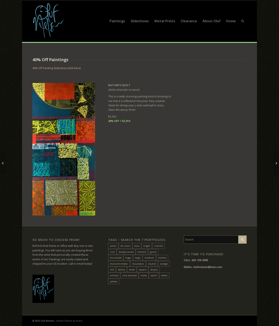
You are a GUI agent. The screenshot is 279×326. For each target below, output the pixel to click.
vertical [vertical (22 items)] (114, 275)
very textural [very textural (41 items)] (129, 275)
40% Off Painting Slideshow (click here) (56, 68)
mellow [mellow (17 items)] (162, 257)
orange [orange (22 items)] (164, 263)
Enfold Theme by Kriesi (69, 320)
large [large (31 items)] (138, 257)
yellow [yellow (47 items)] (113, 281)
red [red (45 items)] (112, 269)
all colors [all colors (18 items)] (126, 245)
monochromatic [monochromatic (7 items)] (119, 263)
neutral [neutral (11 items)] (152, 263)
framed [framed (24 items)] (142, 251)
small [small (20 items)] (132, 269)
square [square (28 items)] (142, 269)
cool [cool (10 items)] (112, 251)
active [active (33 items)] (113, 245)
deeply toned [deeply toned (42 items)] (126, 251)
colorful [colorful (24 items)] (158, 245)
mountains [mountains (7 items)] (138, 263)
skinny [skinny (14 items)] (121, 269)
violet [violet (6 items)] (144, 275)
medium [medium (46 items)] (149, 257)
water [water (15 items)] (164, 275)
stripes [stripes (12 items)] (154, 269)
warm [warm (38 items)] (154, 275)
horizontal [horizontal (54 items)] (115, 257)
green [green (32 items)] (153, 251)
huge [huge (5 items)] (128, 257)
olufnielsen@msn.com (207, 267)
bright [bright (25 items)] (146, 245)
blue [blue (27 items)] (137, 245)
